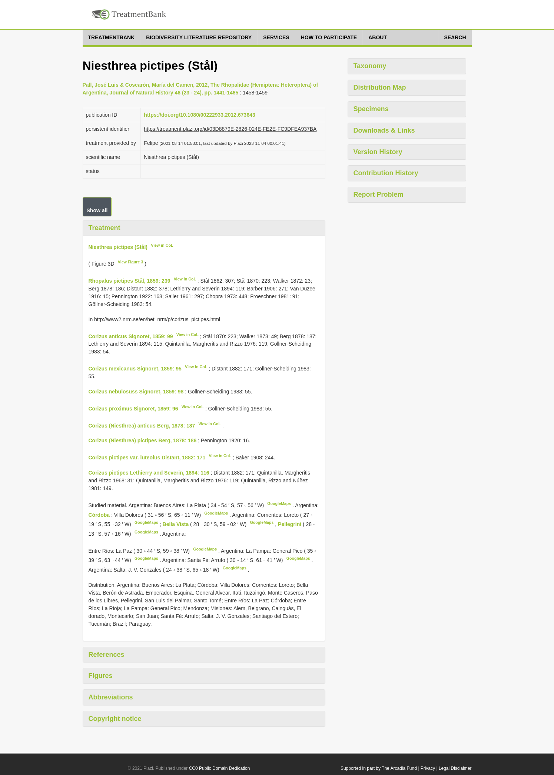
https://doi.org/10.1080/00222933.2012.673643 (199, 115)
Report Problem (379, 194)
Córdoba (100, 515)
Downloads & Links (384, 130)
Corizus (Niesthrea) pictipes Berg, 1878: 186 (143, 440)
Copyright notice (115, 718)
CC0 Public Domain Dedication (219, 768)
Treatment (104, 228)
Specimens (371, 109)
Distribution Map (380, 87)
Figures (101, 675)
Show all (97, 210)
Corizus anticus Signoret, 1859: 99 (131, 336)
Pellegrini (290, 524)
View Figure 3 (130, 262)
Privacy (428, 768)
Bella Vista (176, 524)
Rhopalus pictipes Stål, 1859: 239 (129, 281)
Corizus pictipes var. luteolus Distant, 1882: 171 (147, 457)
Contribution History (386, 173)
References (107, 654)
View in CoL (162, 245)
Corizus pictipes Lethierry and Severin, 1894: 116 (149, 473)
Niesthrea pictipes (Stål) (118, 247)
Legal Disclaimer (455, 768)
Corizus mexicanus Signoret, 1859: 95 (135, 369)
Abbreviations (111, 697)
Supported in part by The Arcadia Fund (379, 768)
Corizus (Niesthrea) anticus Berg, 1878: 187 (142, 425)
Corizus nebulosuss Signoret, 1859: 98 (136, 392)
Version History (378, 152)
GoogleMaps (279, 503)
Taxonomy (370, 66)
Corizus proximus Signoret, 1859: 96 (133, 409)
